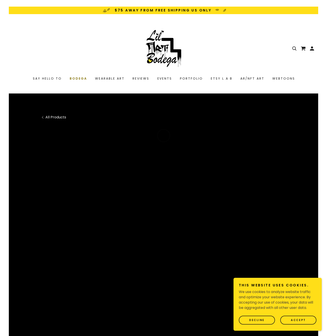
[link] (163, 48)
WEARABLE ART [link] (110, 78)
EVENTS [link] (164, 78)
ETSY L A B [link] (221, 78)
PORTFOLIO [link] (191, 78)
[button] (303, 48)
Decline (257, 320)
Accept (298, 320)
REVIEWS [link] (141, 78)
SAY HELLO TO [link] (47, 78)
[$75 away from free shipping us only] (163, 10)
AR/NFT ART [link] (252, 78)
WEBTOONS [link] (283, 78)
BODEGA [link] (78, 78)
